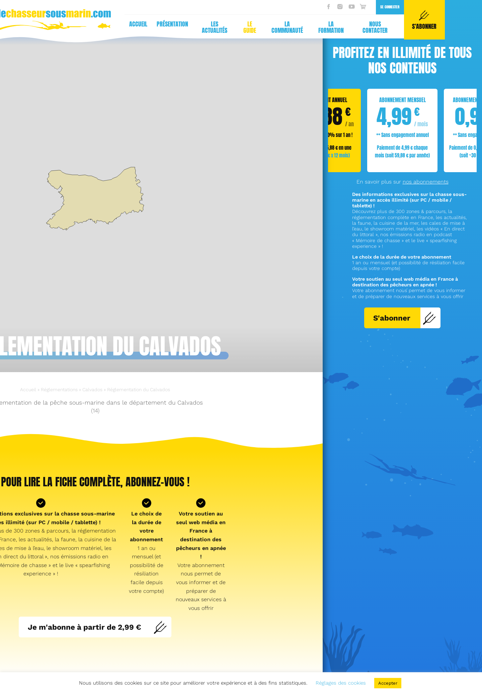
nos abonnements (426, 182)
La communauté (165, 27)
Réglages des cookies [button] (341, 683)
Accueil (16, 23)
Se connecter (267, 7)
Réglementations (59, 389)
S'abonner (404, 318)
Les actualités (92, 27)
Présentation (50, 23)
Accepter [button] (387, 683)
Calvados (92, 389)
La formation (209, 27)
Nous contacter (252, 27)
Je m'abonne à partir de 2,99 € (97, 627)
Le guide (127, 27)
